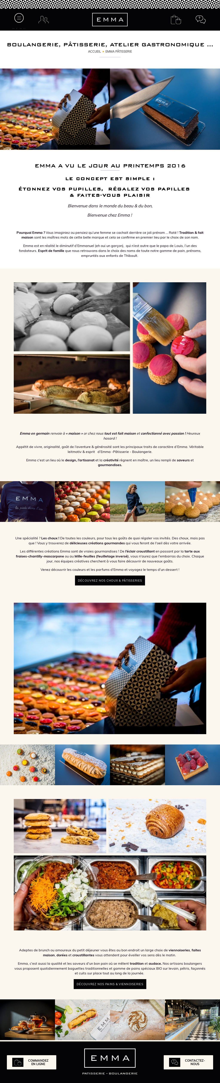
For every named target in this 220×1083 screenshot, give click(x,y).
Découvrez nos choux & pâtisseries (110, 580)
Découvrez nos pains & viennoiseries (110, 984)
